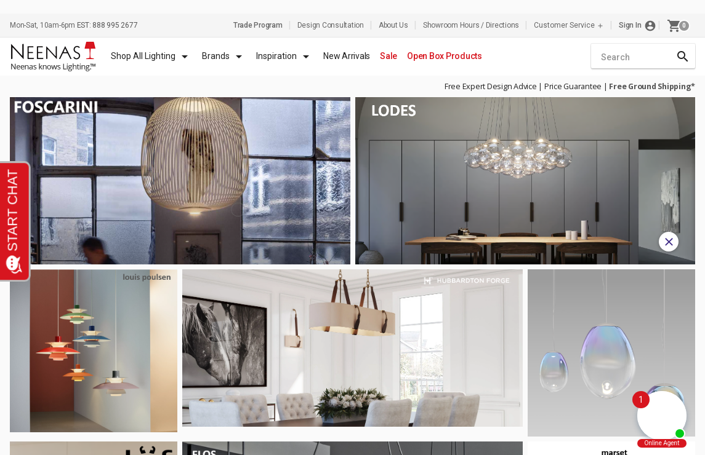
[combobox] (643, 57)
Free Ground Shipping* (652, 86)
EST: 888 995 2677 (107, 25)
